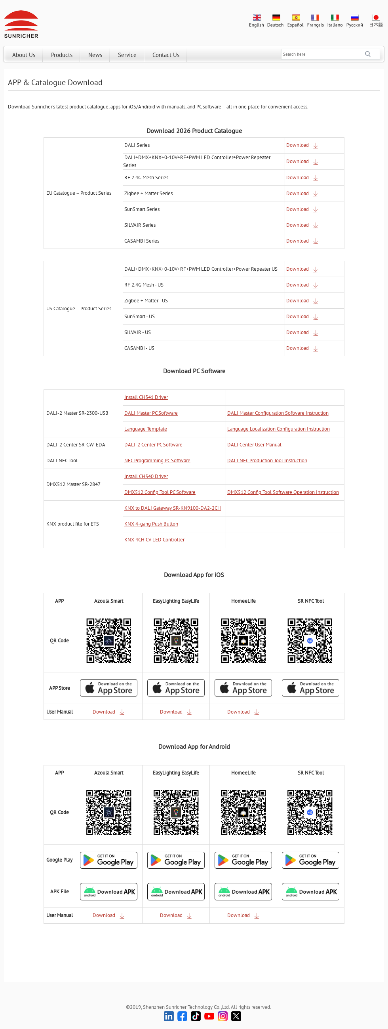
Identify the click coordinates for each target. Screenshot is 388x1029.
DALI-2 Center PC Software (153, 444)
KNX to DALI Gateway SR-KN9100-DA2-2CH (172, 508)
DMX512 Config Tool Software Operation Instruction (283, 492)
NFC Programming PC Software (157, 460)
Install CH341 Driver (146, 397)
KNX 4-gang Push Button (151, 523)
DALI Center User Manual (254, 444)
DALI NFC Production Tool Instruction (267, 460)
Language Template (145, 428)
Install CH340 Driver (146, 476)
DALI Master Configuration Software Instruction (278, 413)
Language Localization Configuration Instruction (278, 428)
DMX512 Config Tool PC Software (160, 492)
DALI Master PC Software (151, 413)
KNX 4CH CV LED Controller (154, 539)
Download (302, 145)
